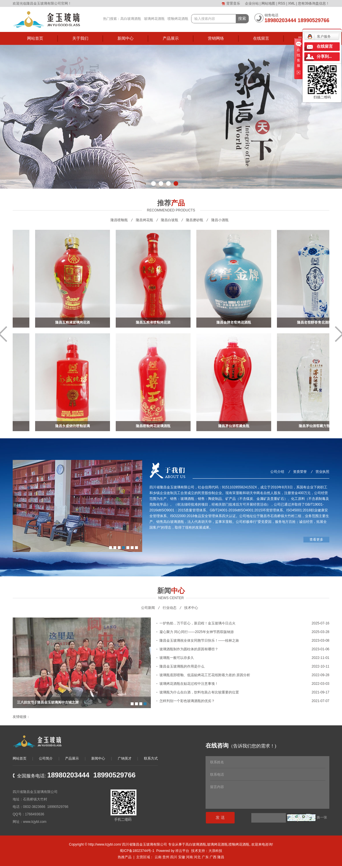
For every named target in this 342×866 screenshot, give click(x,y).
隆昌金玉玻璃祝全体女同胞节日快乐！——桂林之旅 (199, 640)
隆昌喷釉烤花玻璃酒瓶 (155, 426)
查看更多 (316, 540)
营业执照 (322, 472)
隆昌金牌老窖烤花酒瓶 (235, 322)
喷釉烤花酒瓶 (178, 19)
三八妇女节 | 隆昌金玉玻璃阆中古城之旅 (48, 702)
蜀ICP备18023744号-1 (137, 851)
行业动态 (169, 608)
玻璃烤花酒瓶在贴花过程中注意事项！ (188, 684)
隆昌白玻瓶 (169, 220)
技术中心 (191, 608)
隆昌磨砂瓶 (194, 220)
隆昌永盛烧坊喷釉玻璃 (74, 426)
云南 (158, 857)
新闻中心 (125, 38)
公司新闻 (148, 608)
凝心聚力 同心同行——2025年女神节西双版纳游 (196, 632)
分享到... (324, 56)
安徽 (181, 857)
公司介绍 (277, 472)
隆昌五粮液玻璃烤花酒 (74, 322)
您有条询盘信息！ (313, 3)
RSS (281, 3)
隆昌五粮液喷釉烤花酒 (155, 322)
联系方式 (151, 758)
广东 (205, 857)
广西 (213, 857)
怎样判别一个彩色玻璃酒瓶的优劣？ (187, 701)
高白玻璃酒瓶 (130, 19)
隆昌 (220, 857)
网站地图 (268, 3)
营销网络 (216, 38)
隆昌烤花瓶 (144, 220)
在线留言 (261, 38)
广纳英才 (125, 758)
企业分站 (252, 3)
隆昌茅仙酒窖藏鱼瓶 (235, 426)
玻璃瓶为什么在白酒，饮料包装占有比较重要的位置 (199, 692)
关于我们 (80, 38)
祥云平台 (182, 851)
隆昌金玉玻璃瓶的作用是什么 (181, 666)
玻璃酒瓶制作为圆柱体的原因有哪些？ (188, 649)
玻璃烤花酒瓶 (154, 19)
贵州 (165, 857)
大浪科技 (215, 851)
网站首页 (35, 38)
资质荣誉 (300, 472)
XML (291, 3)
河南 (189, 857)
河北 (197, 857)
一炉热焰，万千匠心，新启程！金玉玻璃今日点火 (197, 623)
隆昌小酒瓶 (220, 220)
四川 (173, 857)
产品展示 (171, 38)
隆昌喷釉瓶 (119, 220)
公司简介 (46, 758)
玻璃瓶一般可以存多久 (176, 658)
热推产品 (125, 857)
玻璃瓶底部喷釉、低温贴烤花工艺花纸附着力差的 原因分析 (204, 675)
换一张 (322, 817)
